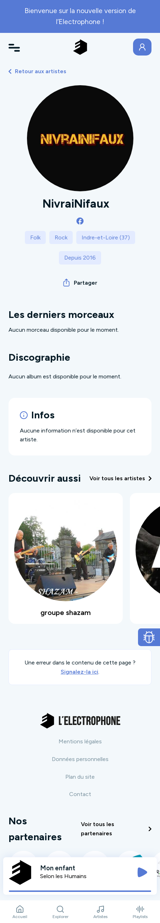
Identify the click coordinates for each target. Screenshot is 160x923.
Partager (80, 282)
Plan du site (80, 776)
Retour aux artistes (37, 71)
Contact (80, 794)
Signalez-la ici (79, 671)
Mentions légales (80, 741)
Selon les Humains (63, 876)
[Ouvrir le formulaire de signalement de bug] (149, 637)
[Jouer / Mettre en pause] (142, 872)
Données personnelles (80, 759)
